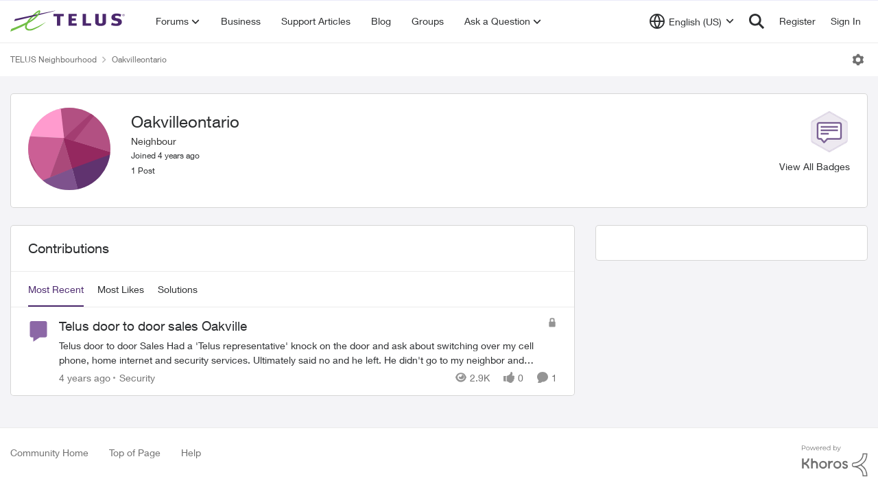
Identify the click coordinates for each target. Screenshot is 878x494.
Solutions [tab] (178, 289)
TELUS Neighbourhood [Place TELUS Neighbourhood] (53, 59)
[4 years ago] (84, 377)
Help (191, 452)
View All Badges (814, 166)
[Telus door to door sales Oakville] (300, 352)
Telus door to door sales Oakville (153, 325)
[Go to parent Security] (134, 377)
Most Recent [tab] (56, 289)
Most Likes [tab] (120, 289)
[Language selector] (691, 21)
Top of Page (135, 452)
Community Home (49, 452)
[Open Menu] (858, 59)
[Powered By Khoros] (835, 461)
